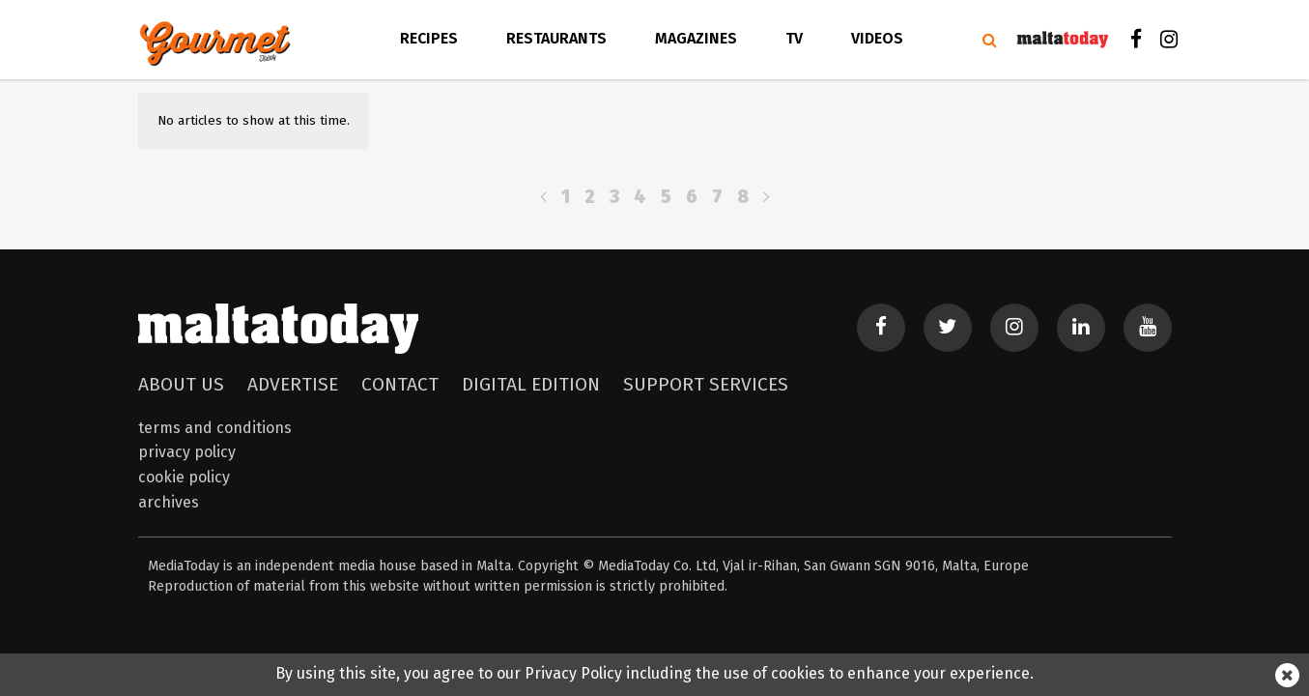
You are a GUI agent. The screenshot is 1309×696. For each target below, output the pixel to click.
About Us (181, 384)
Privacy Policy (187, 452)
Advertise (292, 384)
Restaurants (556, 38)
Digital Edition (531, 384)
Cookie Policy (184, 477)
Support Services (705, 384)
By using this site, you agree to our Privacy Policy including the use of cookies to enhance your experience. (654, 673)
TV (794, 38)
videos (877, 38)
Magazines (696, 38)
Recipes (429, 38)
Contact (400, 384)
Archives (168, 502)
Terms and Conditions (215, 428)
